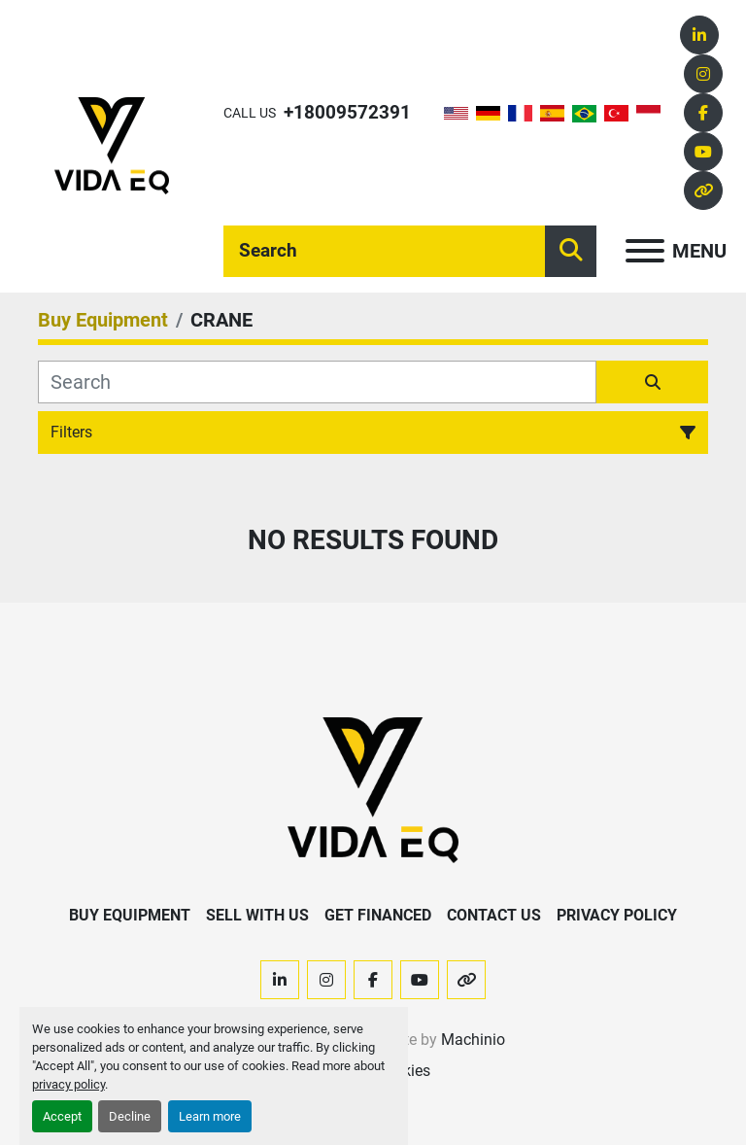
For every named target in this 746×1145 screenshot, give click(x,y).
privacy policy (68, 1084)
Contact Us (494, 915)
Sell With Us (257, 915)
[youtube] (703, 151)
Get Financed (377, 915)
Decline (130, 1116)
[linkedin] (699, 35)
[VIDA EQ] (373, 790)
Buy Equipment (129, 915)
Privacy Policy (617, 915)
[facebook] (703, 112)
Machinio (473, 1039)
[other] (703, 190)
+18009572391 (347, 112)
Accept (62, 1116)
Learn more (210, 1116)
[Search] (384, 251)
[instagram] (703, 73)
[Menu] (645, 250)
